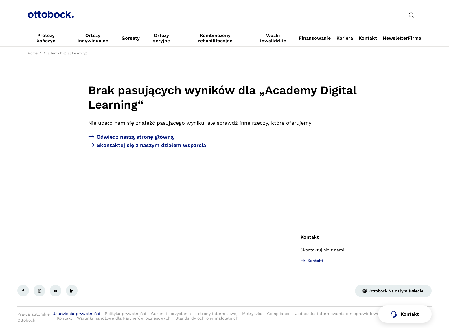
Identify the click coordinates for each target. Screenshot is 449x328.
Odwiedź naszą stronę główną (135, 137)
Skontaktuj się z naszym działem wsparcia (151, 145)
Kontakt (310, 237)
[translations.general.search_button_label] (411, 15)
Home (33, 53)
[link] (46, 38)
